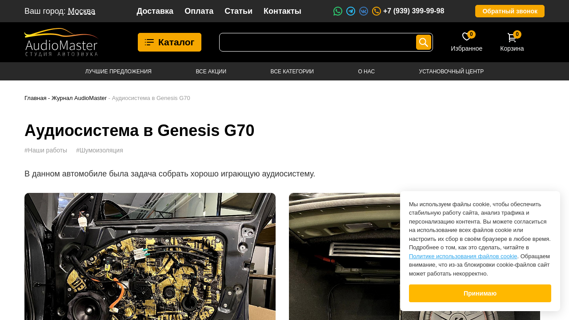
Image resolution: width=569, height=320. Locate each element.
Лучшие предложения (118, 71)
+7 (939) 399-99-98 (407, 11)
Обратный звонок (509, 11)
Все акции (211, 71)
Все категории (292, 71)
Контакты (282, 11)
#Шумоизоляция (99, 150)
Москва (81, 11)
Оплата (198, 11)
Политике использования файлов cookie (463, 256)
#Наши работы (45, 150)
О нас (366, 71)
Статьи (238, 11)
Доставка (154, 11)
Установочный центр (451, 71)
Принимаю (480, 293)
